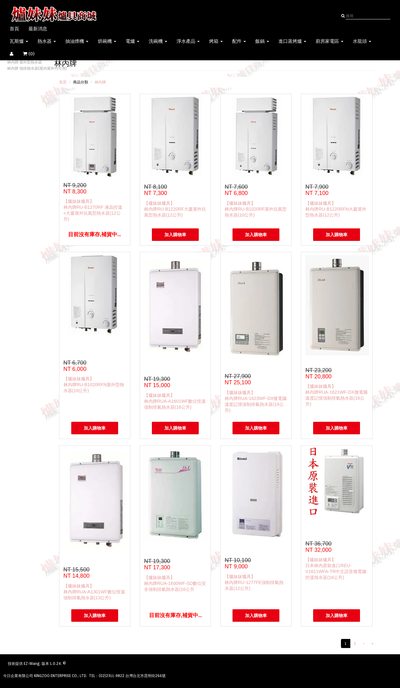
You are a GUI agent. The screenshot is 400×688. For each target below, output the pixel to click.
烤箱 (216, 41)
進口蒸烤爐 (292, 41)
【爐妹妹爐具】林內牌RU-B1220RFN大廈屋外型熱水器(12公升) (335, 209)
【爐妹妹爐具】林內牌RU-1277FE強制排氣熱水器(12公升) (254, 582)
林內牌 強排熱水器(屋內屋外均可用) (37, 68)
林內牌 (100, 82)
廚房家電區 (329, 41)
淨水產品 (188, 41)
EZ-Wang (32, 663)
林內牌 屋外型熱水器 (24, 62)
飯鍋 (262, 41)
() (32, 54)
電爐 (132, 41)
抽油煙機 (76, 41)
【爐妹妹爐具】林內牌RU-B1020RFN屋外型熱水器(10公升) (93, 384)
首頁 (14, 29)
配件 (239, 41)
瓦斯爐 (19, 41)
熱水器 (47, 41)
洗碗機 (158, 41)
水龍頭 (362, 41)
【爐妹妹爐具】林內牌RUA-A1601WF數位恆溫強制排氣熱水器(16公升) (175, 401)
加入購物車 (175, 234)
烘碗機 (107, 41)
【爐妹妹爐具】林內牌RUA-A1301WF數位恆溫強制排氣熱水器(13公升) (94, 591)
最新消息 (37, 29)
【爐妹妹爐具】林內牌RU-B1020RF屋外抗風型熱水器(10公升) (256, 209)
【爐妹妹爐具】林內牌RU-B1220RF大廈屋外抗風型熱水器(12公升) (175, 209)
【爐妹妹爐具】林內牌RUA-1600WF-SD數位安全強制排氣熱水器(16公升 (175, 583)
